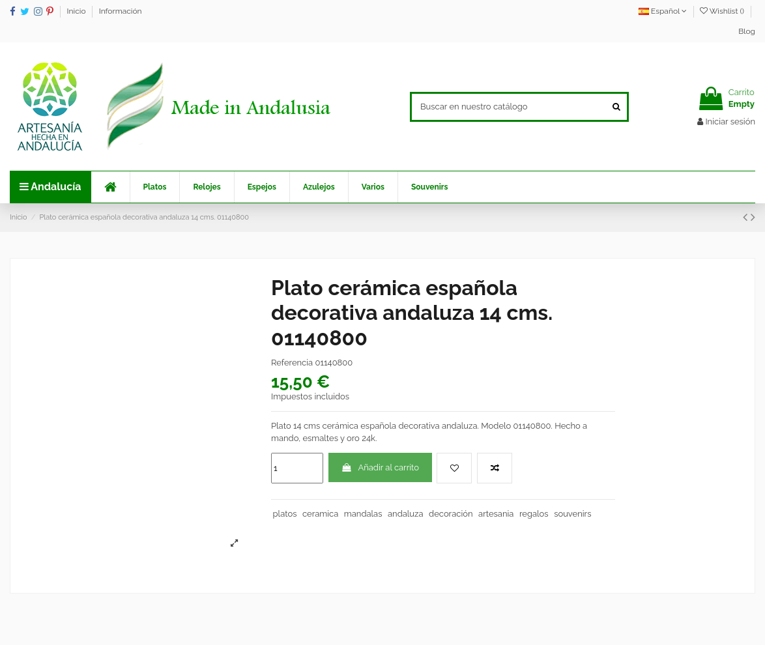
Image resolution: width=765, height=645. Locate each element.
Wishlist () (723, 11)
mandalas (363, 514)
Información (120, 11)
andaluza (406, 514)
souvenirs (572, 514)
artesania (495, 514)
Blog (746, 31)
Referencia (292, 362)
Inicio (77, 11)
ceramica (320, 514)
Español (663, 11)
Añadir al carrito (380, 467)
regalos (534, 514)
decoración (450, 514)
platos (285, 514)
